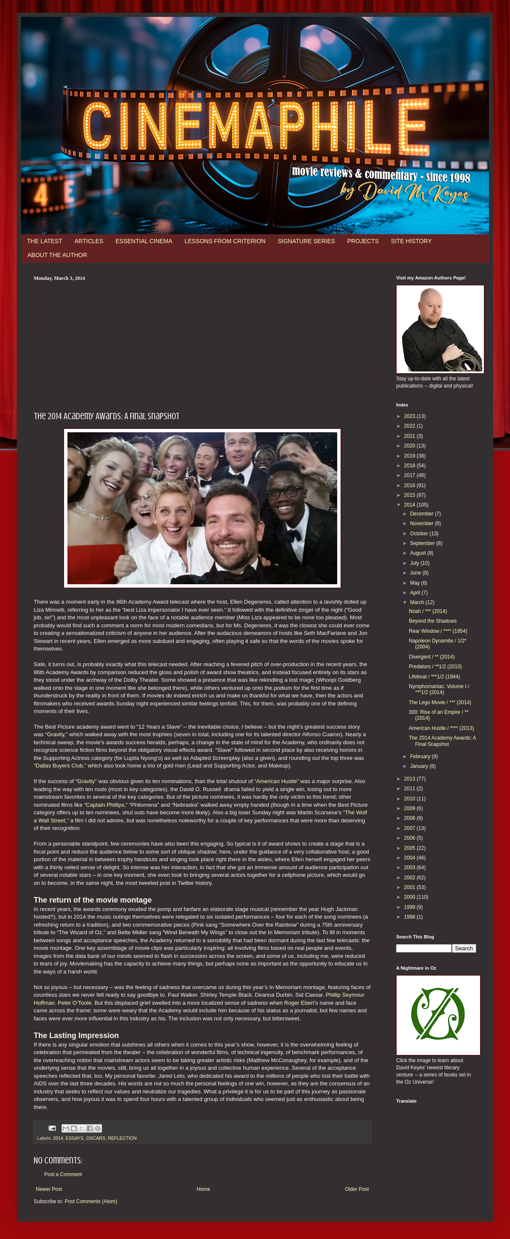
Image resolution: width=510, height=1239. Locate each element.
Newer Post (49, 1189)
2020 (410, 446)
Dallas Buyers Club (59, 765)
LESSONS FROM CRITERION (225, 241)
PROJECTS (363, 241)
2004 (410, 858)
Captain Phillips (105, 805)
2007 (410, 828)
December (422, 514)
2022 (410, 426)
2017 (410, 475)
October (419, 534)
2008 (410, 818)
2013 (410, 779)
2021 (410, 436)
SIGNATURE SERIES (306, 241)
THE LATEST (44, 241)
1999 (410, 907)
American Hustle (276, 781)
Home (203, 1189)
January (419, 766)
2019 (410, 456)
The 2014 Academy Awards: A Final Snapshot (442, 741)
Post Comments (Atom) (90, 1201)
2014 (58, 1138)
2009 (410, 808)
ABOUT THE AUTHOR (57, 255)
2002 (410, 878)
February (421, 756)
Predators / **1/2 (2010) (435, 667)
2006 (410, 838)
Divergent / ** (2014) (432, 657)
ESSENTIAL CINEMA (143, 241)
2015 (410, 495)
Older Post (357, 1189)
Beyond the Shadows (432, 621)
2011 (410, 789)
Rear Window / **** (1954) (438, 631)
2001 (410, 887)
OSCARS (95, 1138)
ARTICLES (89, 241)
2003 (410, 867)
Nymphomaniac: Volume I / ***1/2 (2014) (439, 689)
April (415, 593)
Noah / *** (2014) (428, 611)
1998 (410, 917)
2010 (410, 799)
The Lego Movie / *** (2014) (440, 702)
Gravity (55, 734)
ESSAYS (74, 1138)
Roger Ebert (299, 1003)
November (422, 523)
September (423, 543)
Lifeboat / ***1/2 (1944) (434, 677)
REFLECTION (122, 1138)
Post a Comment (63, 1174)
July (415, 563)
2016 (410, 485)
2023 (410, 416)
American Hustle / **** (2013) (441, 728)
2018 (410, 466)
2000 (410, 897)
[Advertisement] (202, 345)
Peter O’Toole (74, 1003)
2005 (410, 848)
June (416, 573)
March (418, 602)
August (418, 553)
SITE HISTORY (411, 241)
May (415, 583)
